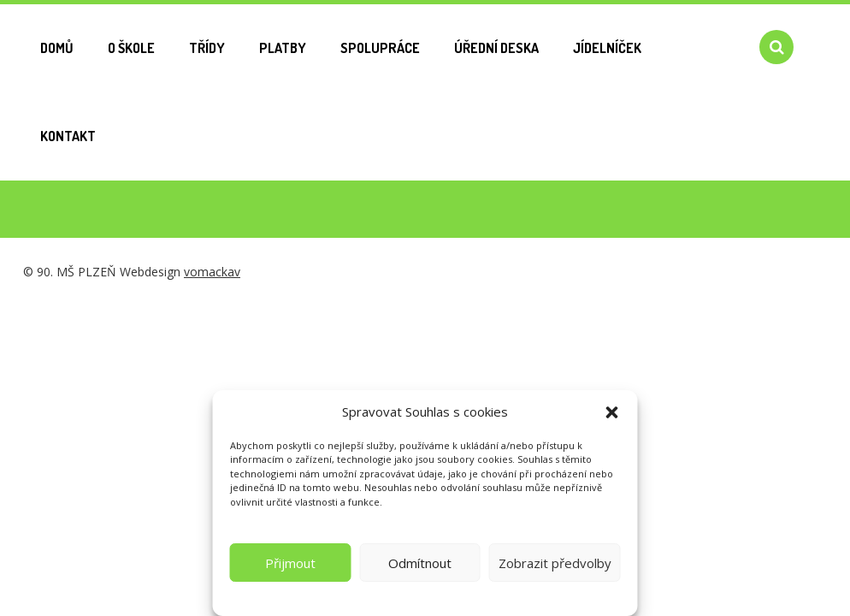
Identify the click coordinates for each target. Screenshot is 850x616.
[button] (612, 412)
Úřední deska (496, 47)
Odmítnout (420, 563)
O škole (131, 47)
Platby (282, 47)
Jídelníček (607, 47)
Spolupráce (380, 47)
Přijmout (290, 563)
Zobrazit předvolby (555, 563)
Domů (57, 47)
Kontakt (68, 136)
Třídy (207, 47)
